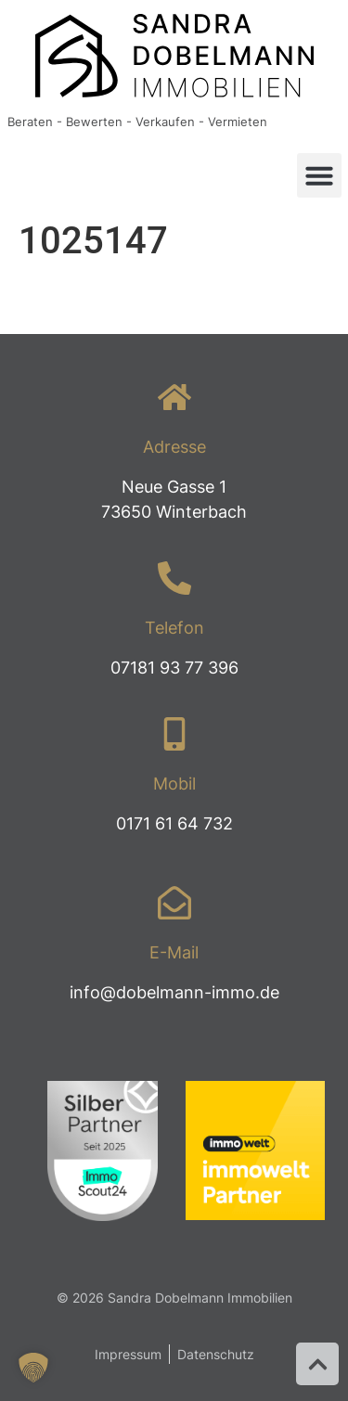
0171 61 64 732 (174, 823)
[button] (319, 175)
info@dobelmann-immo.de (174, 992)
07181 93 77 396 (174, 667)
